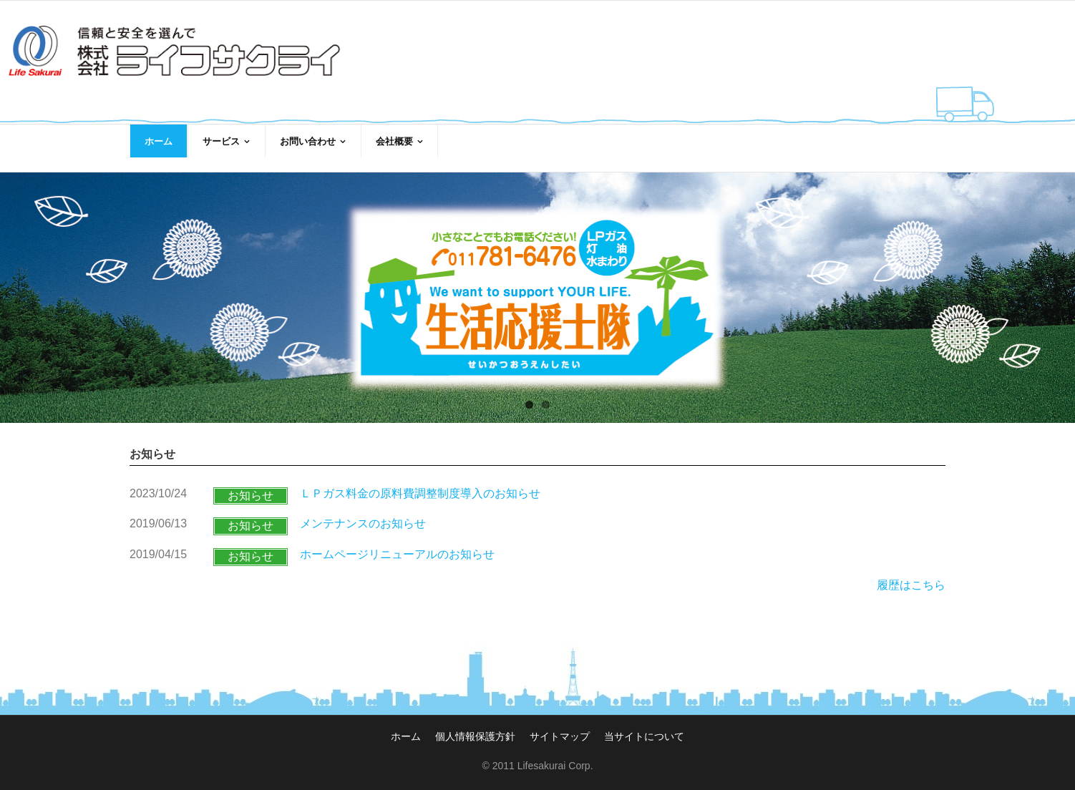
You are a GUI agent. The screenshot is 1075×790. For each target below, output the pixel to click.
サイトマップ (560, 725)
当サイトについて (644, 725)
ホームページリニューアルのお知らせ (397, 543)
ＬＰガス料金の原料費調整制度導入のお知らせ (420, 482)
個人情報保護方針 (475, 725)
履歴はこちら (911, 573)
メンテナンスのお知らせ (363, 513)
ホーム (406, 725)
